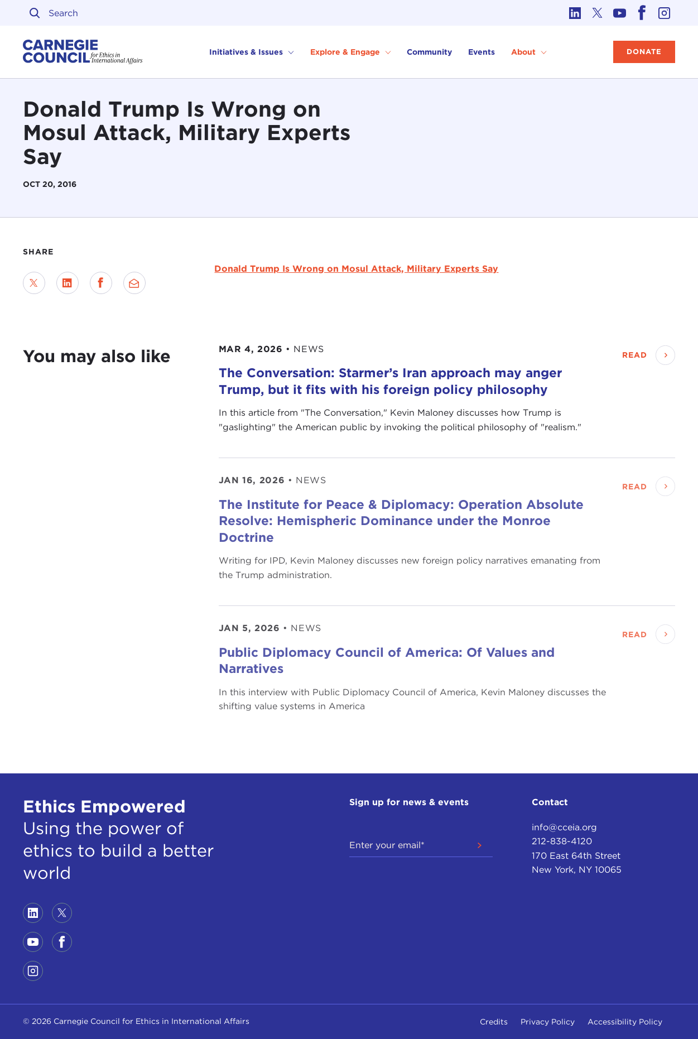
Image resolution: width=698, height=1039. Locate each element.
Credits (494, 1021)
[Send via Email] (134, 283)
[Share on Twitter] (34, 283)
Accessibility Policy (625, 1021)
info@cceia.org (564, 827)
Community (429, 51)
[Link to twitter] (597, 13)
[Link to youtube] (619, 13)
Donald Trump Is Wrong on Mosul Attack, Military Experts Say (356, 268)
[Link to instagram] (664, 13)
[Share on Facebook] (101, 283)
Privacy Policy (548, 1021)
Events (481, 51)
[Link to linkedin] (575, 13)
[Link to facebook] (641, 13)
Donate (644, 51)
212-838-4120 (562, 841)
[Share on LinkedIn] (67, 283)
